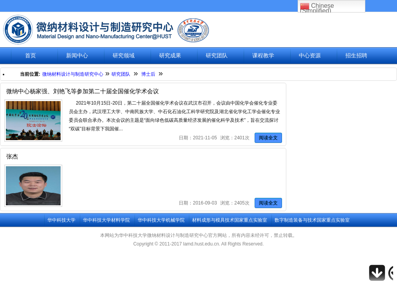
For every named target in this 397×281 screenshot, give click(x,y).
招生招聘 (356, 56)
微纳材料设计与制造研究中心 (72, 74)
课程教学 (263, 56)
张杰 (12, 156)
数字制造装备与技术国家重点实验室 (312, 220)
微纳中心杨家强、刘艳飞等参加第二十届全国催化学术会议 (82, 91)
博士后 (148, 74)
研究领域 (124, 56)
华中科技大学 (61, 220)
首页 (30, 56)
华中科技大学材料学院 (106, 220)
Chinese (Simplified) (317, 7)
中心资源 (310, 56)
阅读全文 (268, 137)
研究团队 (217, 56)
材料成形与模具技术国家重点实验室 (229, 220)
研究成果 (170, 56)
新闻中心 (77, 56)
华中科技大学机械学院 (161, 220)
